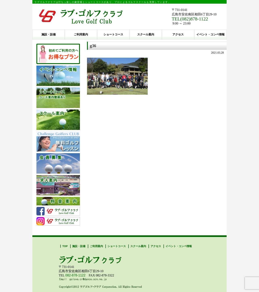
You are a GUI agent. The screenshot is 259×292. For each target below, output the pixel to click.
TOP (65, 246)
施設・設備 (48, 34)
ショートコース (113, 34)
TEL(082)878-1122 (190, 18)
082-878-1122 (75, 275)
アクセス (178, 34)
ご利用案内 (81, 34)
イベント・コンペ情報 (210, 34)
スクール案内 (145, 34)
